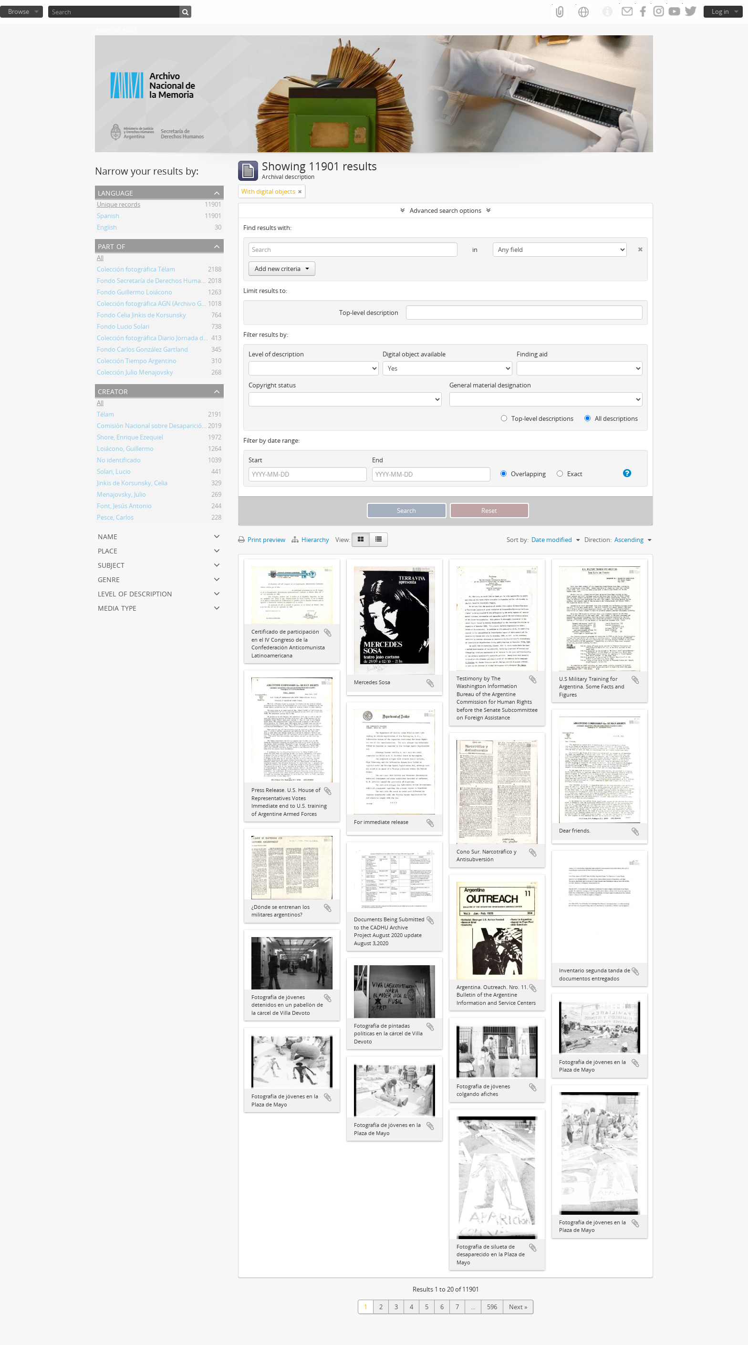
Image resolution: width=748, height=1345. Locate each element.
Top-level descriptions (537, 418)
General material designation (490, 385)
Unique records (118, 205)
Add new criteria (282, 268)
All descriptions (611, 418)
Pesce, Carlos (115, 518)
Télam (105, 415)
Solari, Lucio (114, 473)
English (107, 228)
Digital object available (414, 354)
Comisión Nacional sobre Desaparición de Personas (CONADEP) (186, 427)
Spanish (108, 217)
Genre (109, 578)
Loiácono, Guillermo (125, 450)
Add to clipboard (327, 632)
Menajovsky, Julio (121, 495)
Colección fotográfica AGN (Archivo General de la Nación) (177, 305)
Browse (18, 11)
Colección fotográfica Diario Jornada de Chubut (163, 339)
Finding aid (532, 354)
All (100, 259)
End (377, 460)
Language (115, 192)
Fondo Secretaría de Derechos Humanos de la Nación (172, 282)
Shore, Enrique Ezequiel (130, 438)
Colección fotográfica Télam (136, 270)
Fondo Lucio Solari (123, 327)
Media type (117, 607)
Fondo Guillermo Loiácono (134, 293)
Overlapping (523, 473)
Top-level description (368, 312)
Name (107, 535)
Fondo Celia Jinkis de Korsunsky (141, 316)
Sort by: (518, 539)
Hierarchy (311, 539)
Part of (111, 245)
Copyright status (272, 385)
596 (492, 1307)
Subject (111, 564)
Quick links (607, 12)
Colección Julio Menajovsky (135, 373)
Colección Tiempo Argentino (137, 362)
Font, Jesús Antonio (124, 507)
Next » (518, 1307)
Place (107, 549)
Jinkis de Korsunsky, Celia (132, 484)
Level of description (135, 592)
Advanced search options (445, 210)
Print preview (261, 539)
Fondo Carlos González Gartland (142, 350)
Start (255, 460)
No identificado (119, 461)
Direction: (598, 539)
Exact (569, 473)
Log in (720, 11)
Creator (113, 390)
